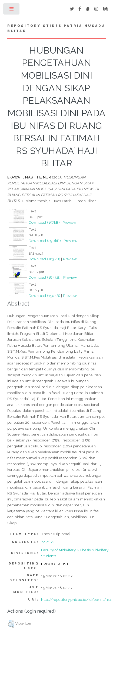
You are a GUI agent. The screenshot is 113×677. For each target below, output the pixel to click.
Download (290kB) (45, 240)
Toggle (12, 10)
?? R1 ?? (47, 542)
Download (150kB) (44, 295)
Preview (69, 222)
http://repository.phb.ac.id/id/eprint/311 (76, 599)
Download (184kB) (45, 277)
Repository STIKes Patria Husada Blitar (56, 28)
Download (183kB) (44, 259)
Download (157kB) (44, 222)
